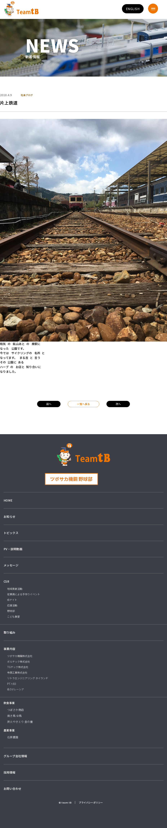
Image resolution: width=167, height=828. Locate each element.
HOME (8, 500)
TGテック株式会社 (17, 667)
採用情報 (9, 772)
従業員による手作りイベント (23, 594)
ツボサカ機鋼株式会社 (19, 656)
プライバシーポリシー (91, 802)
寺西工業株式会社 (17, 672)
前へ (49, 404)
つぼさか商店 (15, 710)
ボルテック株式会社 (18, 661)
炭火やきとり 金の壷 (20, 722)
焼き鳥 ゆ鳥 (14, 716)
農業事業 (9, 730)
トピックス (11, 533)
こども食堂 (13, 616)
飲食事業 (9, 703)
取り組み (9, 632)
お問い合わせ (12, 788)
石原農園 (12, 737)
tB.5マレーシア (15, 689)
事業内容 (9, 649)
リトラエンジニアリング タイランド (27, 678)
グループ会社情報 (15, 756)
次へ (118, 404)
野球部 (11, 611)
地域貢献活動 (14, 589)
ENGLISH (133, 8)
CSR (6, 581)
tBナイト (12, 600)
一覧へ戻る (83, 404)
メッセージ (11, 565)
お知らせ (9, 516)
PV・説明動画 (13, 549)
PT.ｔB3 (11, 683)
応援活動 (12, 605)
